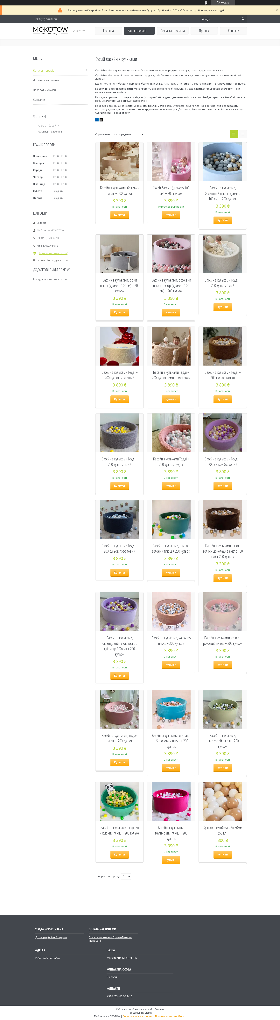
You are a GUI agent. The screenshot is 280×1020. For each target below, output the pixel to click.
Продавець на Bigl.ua (140, 1012)
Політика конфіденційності (170, 1016)
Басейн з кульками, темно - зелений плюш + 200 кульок (171, 548)
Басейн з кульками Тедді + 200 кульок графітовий (120, 548)
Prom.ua (159, 1009)
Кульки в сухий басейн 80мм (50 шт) (222, 830)
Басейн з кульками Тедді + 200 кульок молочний (120, 374)
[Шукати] (243, 19)
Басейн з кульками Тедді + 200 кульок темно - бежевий (171, 374)
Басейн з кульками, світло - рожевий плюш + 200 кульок (222, 640)
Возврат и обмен (44, 90)
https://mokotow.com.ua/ (53, 253)
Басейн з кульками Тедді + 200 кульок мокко (223, 374)
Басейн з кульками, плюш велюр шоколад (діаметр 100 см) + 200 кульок (223, 551)
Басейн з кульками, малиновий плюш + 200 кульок (171, 833)
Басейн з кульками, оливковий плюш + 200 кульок (223, 741)
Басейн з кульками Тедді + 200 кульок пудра (171, 461)
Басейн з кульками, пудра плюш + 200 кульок (119, 738)
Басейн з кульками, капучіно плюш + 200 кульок (171, 640)
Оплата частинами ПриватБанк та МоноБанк (110, 938)
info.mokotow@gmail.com (53, 260)
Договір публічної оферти (51, 937)
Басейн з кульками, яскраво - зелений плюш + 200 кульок (119, 830)
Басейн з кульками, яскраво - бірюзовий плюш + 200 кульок (171, 741)
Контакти (233, 30)
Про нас (204, 30)
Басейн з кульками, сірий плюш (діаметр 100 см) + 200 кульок (119, 285)
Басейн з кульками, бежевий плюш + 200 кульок (119, 190)
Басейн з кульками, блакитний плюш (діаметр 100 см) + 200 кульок (223, 193)
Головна (108, 30)
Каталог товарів (137, 30)
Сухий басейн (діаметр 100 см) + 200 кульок (171, 190)
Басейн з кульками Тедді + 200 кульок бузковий (223, 461)
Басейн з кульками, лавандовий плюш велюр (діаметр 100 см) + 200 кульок (119, 646)
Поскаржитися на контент (138, 1016)
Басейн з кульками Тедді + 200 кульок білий (223, 282)
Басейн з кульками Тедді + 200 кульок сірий (120, 461)
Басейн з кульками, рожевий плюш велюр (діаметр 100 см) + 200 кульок (171, 285)
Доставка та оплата (173, 30)
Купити (119, 215)
